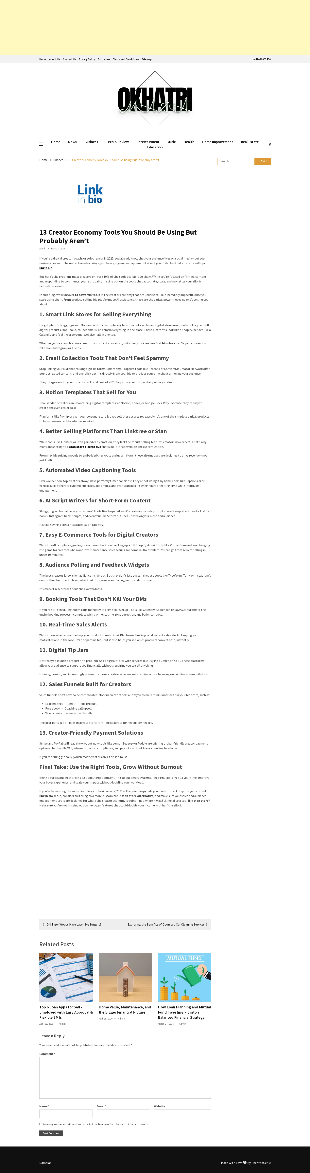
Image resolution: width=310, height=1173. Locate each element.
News (72, 141)
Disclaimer (104, 59)
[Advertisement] (118, 27)
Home (42, 59)
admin (42, 248)
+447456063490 (261, 59)
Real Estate (250, 141)
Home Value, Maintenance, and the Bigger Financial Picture (125, 1009)
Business (91, 141)
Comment (47, 1054)
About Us (54, 59)
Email (101, 1106)
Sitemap (147, 59)
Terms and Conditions (126, 59)
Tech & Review (117, 141)
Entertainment (148, 141)
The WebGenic (261, 1163)
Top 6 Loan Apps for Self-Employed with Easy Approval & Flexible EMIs (66, 1012)
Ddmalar (45, 1163)
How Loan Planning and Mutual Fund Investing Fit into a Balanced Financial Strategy (184, 1012)
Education (155, 147)
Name (44, 1106)
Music (171, 141)
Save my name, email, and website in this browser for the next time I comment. (96, 1124)
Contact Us (69, 59)
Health (189, 141)
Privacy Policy (87, 59)
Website (159, 1106)
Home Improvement (217, 141)
